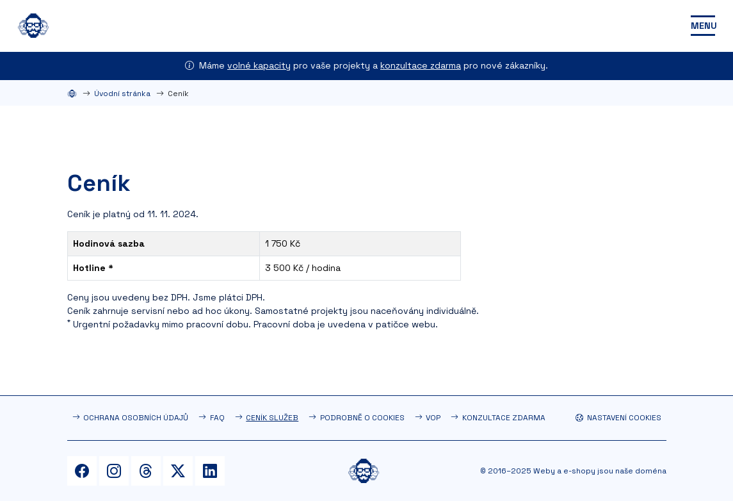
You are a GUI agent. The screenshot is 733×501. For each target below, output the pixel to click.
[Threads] (146, 471)
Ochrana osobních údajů (135, 418)
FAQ (217, 418)
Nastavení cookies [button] (618, 418)
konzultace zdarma (420, 65)
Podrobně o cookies (362, 418)
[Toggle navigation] (703, 25)
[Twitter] (178, 471)
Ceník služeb (272, 418)
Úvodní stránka (122, 93)
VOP (433, 418)
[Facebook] (82, 471)
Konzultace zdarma (503, 418)
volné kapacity (259, 65)
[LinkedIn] (210, 471)
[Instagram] (114, 471)
